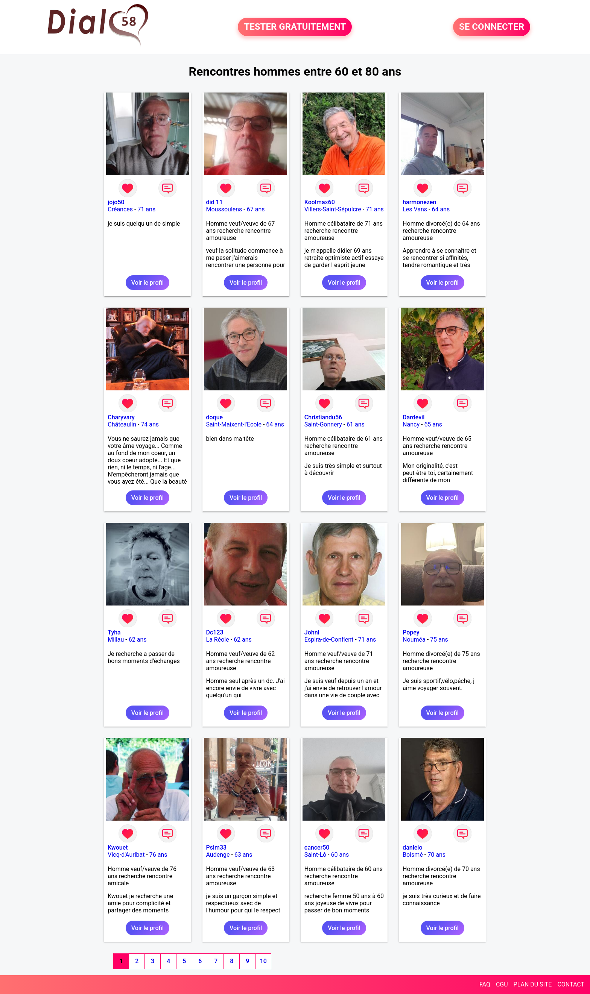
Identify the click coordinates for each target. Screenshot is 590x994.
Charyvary (121, 417)
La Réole (217, 639)
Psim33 (216, 847)
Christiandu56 (323, 417)
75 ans (439, 639)
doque (214, 417)
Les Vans (415, 209)
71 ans (146, 209)
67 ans (256, 209)
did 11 (214, 202)
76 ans (158, 854)
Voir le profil (147, 282)
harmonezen (419, 202)
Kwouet (118, 847)
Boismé (413, 854)
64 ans (441, 209)
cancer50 (317, 847)
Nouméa (414, 639)
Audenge (218, 854)
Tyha (114, 632)
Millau (116, 639)
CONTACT (570, 984)
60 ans (340, 854)
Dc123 (215, 632)
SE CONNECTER (491, 27)
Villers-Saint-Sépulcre (332, 209)
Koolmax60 (319, 202)
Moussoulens (224, 209)
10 (263, 961)
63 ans (243, 854)
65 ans (433, 424)
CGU (502, 984)
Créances (120, 209)
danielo (412, 847)
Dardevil (413, 417)
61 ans (356, 424)
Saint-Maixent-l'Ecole (234, 424)
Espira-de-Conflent (328, 639)
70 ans (436, 854)
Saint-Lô (315, 854)
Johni (311, 632)
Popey (411, 632)
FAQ (484, 984)
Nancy (411, 424)
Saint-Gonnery (323, 424)
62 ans (138, 639)
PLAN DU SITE (533, 984)
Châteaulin (122, 424)
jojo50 (116, 202)
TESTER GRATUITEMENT (295, 27)
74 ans (150, 424)
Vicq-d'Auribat (126, 854)
